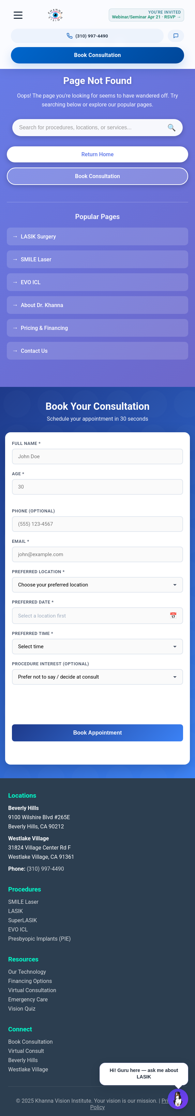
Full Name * (26, 443)
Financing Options (30, 981)
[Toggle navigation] (18, 15)
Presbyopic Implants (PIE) (39, 939)
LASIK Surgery (38, 236)
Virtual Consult (26, 1051)
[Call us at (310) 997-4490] (87, 36)
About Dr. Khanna (42, 305)
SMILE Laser (36, 259)
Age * (18, 473)
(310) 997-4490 (45, 869)
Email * (20, 541)
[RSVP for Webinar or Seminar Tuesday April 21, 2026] (146, 15)
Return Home (97, 154)
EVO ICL (31, 282)
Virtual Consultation (32, 990)
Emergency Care (28, 999)
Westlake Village (28, 1069)
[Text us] (176, 36)
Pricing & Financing (44, 328)
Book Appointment (97, 733)
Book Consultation (97, 55)
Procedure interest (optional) (50, 663)
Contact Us (34, 351)
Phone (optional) (33, 510)
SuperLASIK (22, 920)
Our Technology (27, 972)
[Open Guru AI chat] (178, 1099)
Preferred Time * (32, 633)
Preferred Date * (33, 602)
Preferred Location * (38, 571)
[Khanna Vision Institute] (55, 15)
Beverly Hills (23, 1060)
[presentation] (97, 705)
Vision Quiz (21, 1008)
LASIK (15, 911)
